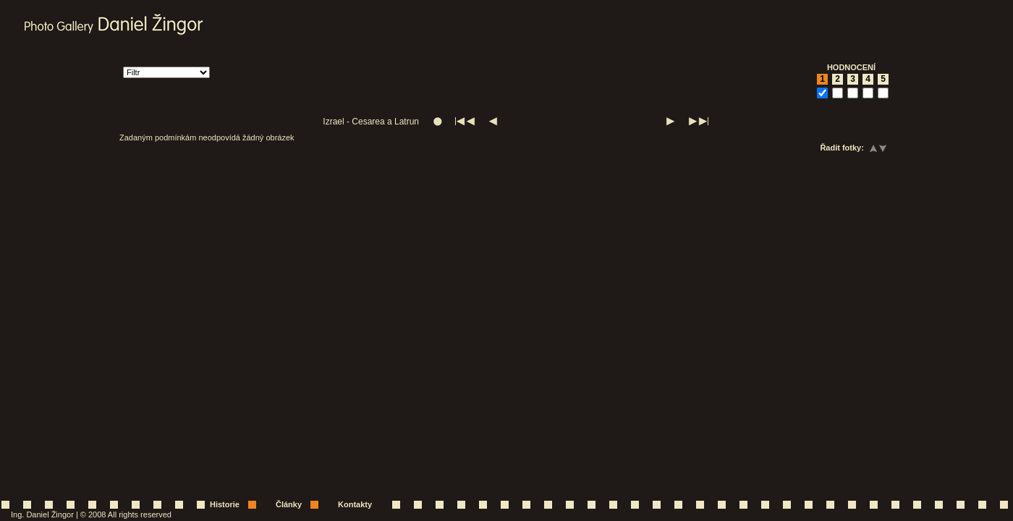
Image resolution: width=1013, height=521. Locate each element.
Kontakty (355, 504)
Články (289, 504)
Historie (225, 504)
